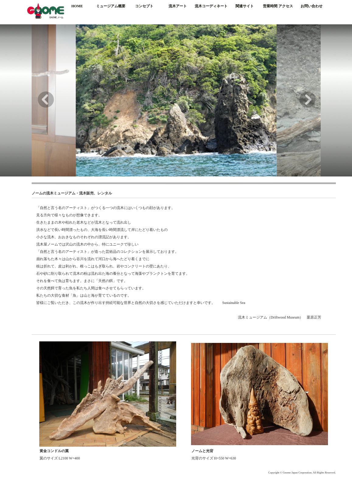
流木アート (178, 6)
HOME (77, 6)
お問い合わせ (311, 6)
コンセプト (144, 6)
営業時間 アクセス (278, 6)
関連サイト (244, 6)
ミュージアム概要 (110, 6)
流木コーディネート (211, 6)
